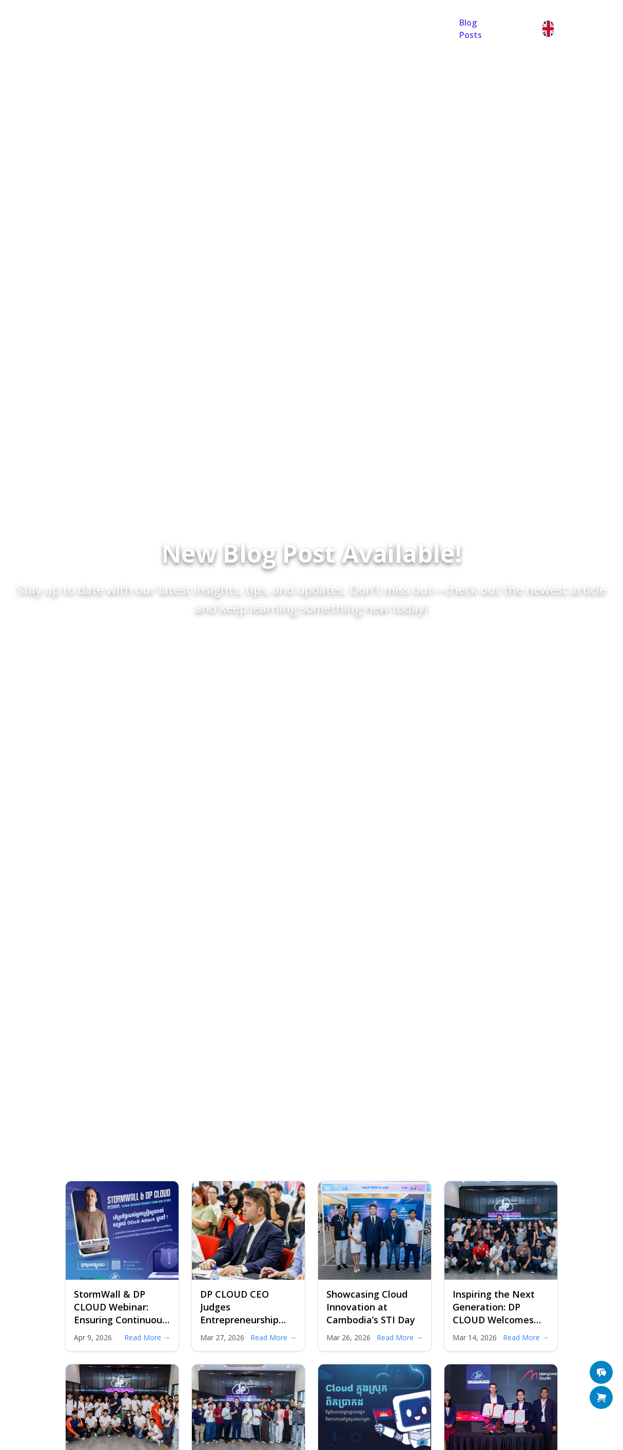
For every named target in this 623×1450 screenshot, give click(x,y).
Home (201, 28)
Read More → (147, 1337)
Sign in (521, 29)
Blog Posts (470, 29)
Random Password (404, 29)
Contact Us (344, 29)
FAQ (295, 28)
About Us (250, 29)
